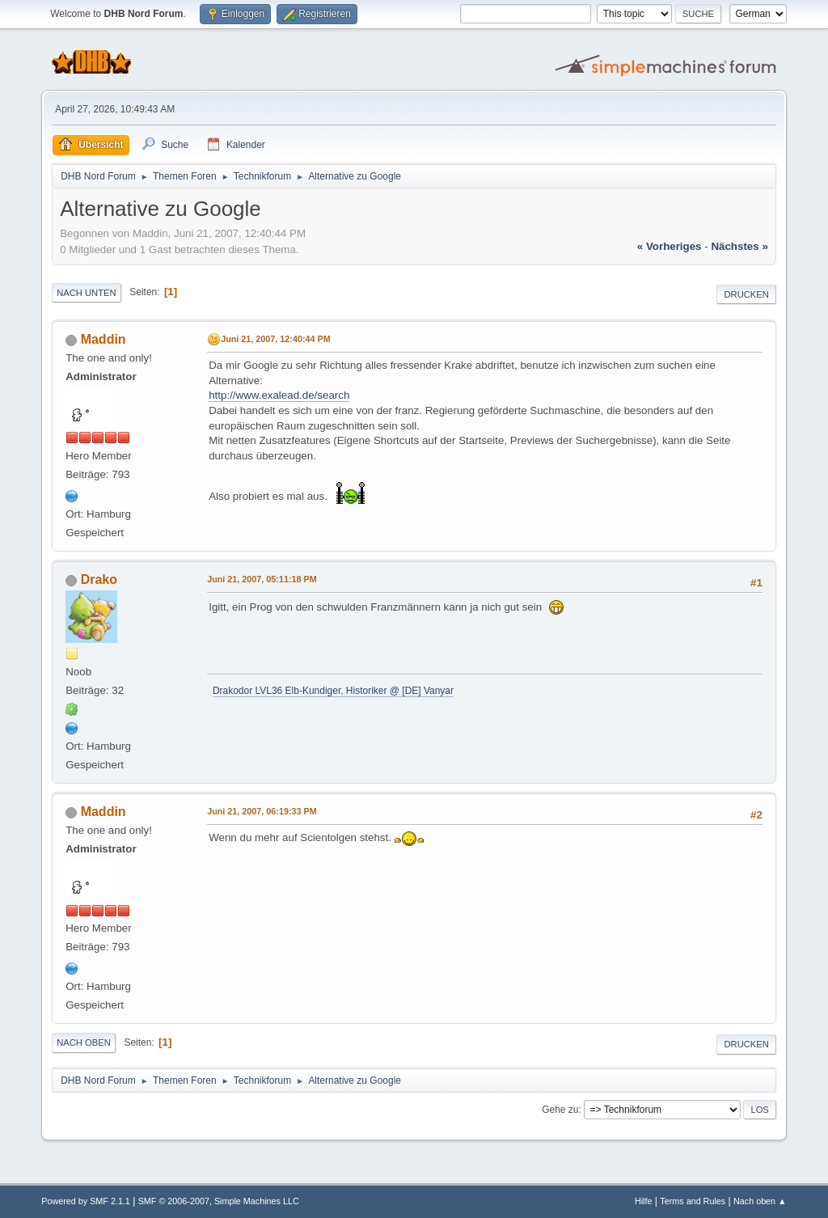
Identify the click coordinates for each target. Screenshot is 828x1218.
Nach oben (84, 1042)
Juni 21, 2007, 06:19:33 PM (261, 811)
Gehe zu (560, 1109)
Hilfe (644, 1201)
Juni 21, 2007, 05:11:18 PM (261, 579)
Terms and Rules (692, 1201)
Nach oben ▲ (760, 1201)
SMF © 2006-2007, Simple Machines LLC (218, 1201)
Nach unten (86, 293)
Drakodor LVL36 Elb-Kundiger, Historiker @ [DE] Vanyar (333, 690)
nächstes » (739, 246)
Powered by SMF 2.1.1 (85, 1201)
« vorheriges (669, 246)
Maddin (103, 339)
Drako (99, 579)
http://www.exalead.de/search (279, 395)
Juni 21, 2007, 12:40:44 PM (275, 339)
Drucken (746, 294)
